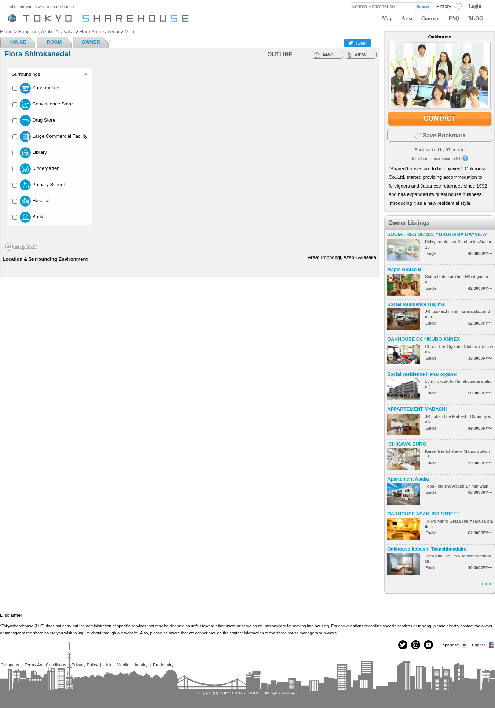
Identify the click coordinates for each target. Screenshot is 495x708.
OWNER (91, 42)
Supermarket (35, 88)
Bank (27, 217)
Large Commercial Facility (49, 136)
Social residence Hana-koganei (422, 374)
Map (387, 18)
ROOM (54, 42)
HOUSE (17, 42)
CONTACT (439, 118)
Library (29, 153)
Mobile (123, 664)
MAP (328, 55)
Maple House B (404, 269)
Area (407, 18)
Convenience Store (42, 104)
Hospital (31, 201)
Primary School (38, 185)
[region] (189, 158)
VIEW (360, 55)
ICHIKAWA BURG (406, 444)
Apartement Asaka (408, 479)
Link (107, 664)
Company (10, 664)
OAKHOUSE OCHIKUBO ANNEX (423, 339)
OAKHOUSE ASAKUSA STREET (423, 513)
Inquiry (141, 664)
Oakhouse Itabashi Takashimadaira (427, 549)
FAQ (454, 18)
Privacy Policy (85, 664)
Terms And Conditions (45, 664)
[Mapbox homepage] (21, 246)
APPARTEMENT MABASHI (417, 409)
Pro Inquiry (163, 664)
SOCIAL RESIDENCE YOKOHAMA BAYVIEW (437, 234)
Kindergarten (35, 169)
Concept (430, 18)
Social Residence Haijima (416, 304)
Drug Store (33, 120)
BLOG (475, 18)
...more (485, 583)
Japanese (454, 645)
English (483, 645)
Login (474, 6)
